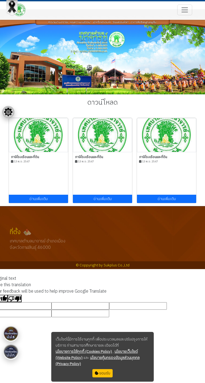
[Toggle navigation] (184, 10)
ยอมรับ (102, 373)
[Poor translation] (15, 298)
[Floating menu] (8, 112)
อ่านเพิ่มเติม (38, 199)
